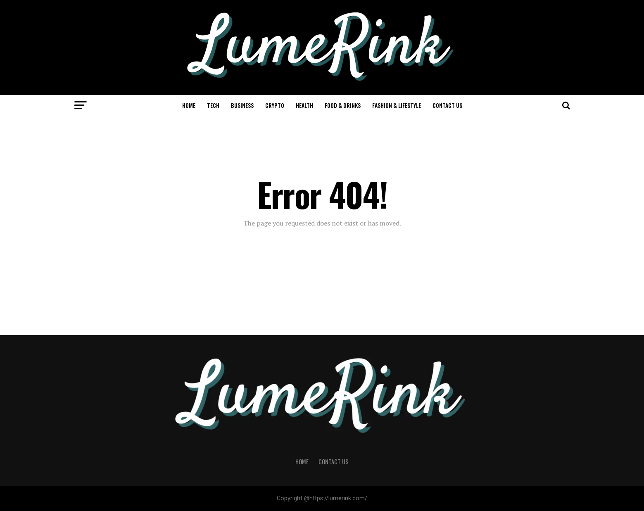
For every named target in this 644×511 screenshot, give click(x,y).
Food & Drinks (343, 105)
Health (304, 105)
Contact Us (447, 105)
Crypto (274, 105)
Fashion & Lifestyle (396, 105)
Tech (213, 105)
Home (188, 105)
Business (242, 105)
